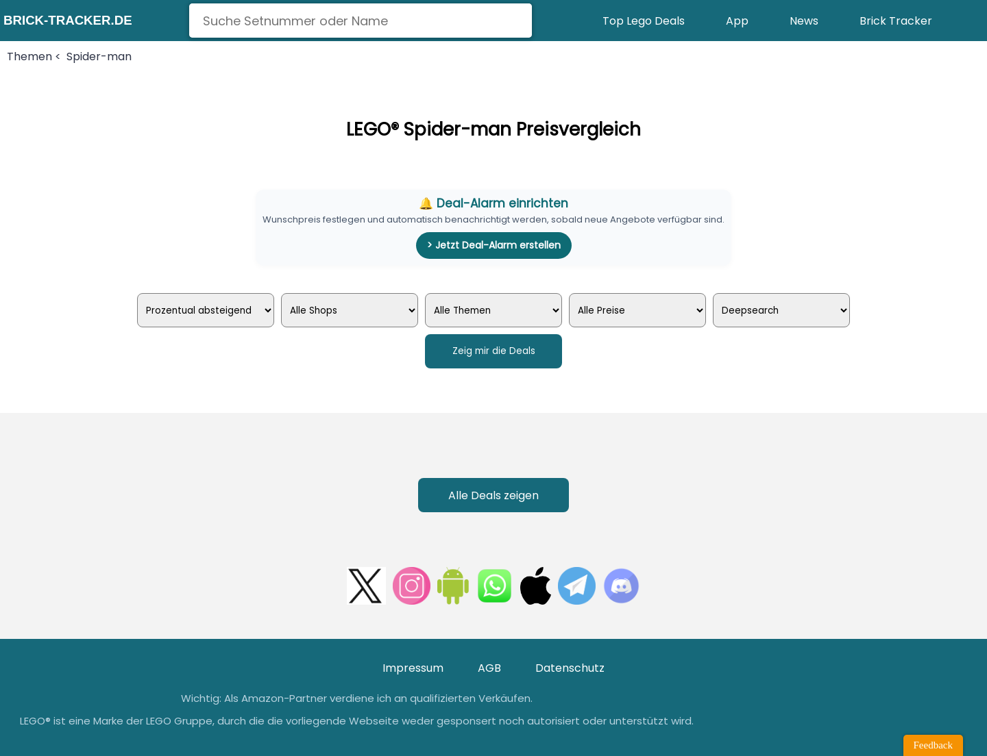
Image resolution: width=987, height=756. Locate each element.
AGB (489, 668)
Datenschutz (570, 668)
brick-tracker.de (67, 20)
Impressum (412, 668)
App (737, 21)
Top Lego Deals (643, 21)
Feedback (933, 745)
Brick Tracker (896, 21)
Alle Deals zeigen (493, 495)
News (804, 21)
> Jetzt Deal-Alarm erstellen (494, 245)
